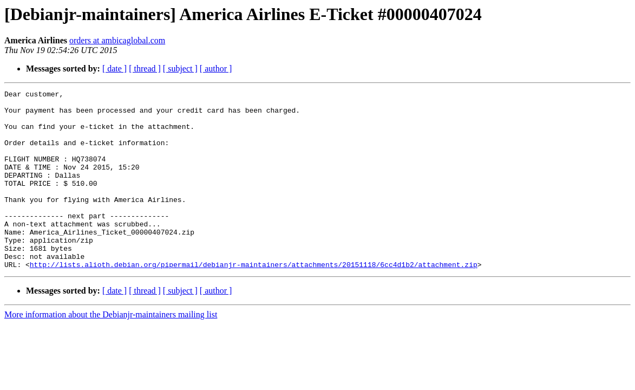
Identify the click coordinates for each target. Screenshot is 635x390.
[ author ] (216, 68)
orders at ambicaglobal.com (117, 40)
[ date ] (114, 68)
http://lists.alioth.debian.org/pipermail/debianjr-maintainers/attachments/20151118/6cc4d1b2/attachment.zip (253, 300)
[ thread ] (145, 68)
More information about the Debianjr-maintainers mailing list (110, 350)
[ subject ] (180, 68)
